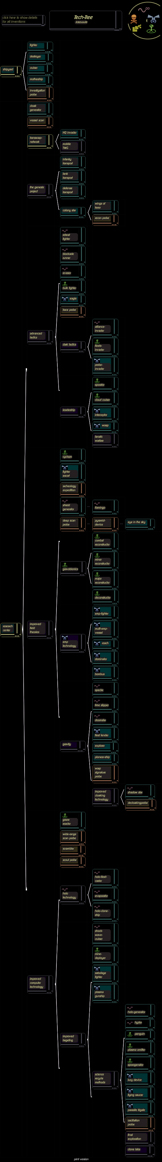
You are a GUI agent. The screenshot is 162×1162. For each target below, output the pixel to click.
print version (81, 1159)
